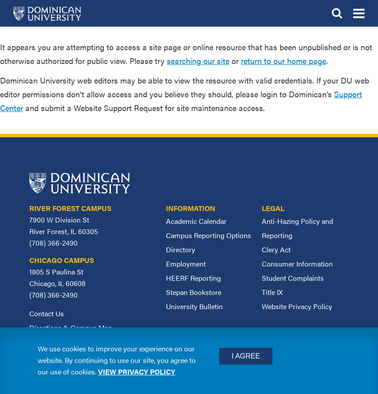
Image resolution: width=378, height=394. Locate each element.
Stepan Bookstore (193, 292)
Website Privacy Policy (297, 306)
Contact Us (46, 313)
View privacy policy (136, 371)
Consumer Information (297, 264)
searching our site (198, 60)
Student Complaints (293, 278)
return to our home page (283, 60)
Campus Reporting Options (208, 235)
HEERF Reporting (193, 278)
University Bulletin (194, 306)
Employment (186, 264)
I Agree (246, 356)
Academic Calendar (196, 221)
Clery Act (276, 249)
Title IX (272, 292)
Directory (180, 249)
